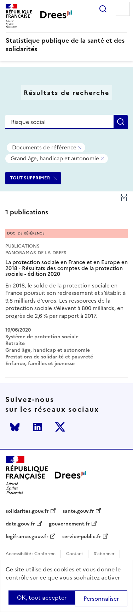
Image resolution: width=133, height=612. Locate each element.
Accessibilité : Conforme (31, 554)
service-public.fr (81, 536)
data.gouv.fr (20, 524)
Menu (123, 9)
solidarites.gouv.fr (27, 511)
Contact (74, 554)
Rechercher (103, 9)
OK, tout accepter (41, 597)
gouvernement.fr (69, 524)
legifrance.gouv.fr (27, 536)
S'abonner (104, 554)
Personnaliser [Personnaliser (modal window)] (101, 598)
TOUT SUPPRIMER (30, 177)
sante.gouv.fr (78, 511)
